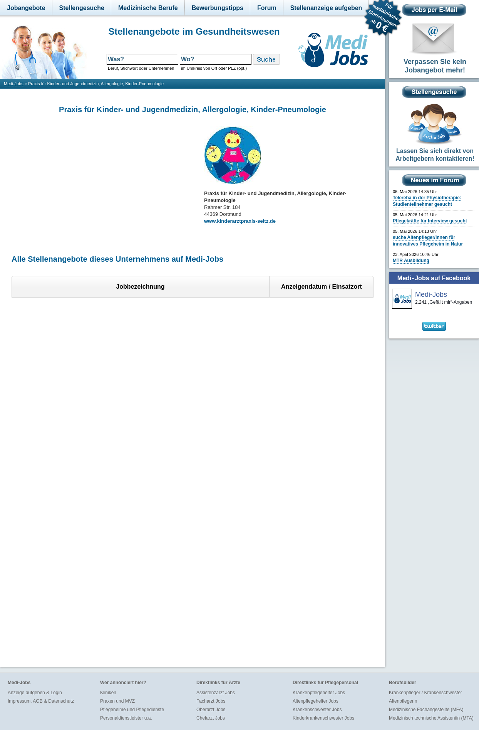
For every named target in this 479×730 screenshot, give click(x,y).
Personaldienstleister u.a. (126, 718)
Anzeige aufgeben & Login (35, 692)
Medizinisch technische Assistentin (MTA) (431, 718)
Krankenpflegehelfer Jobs (319, 692)
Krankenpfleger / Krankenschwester (425, 692)
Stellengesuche (81, 8)
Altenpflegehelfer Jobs (315, 701)
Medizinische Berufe (148, 8)
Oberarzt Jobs (210, 709)
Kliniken (108, 692)
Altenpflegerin (403, 701)
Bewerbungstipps (217, 8)
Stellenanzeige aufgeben (326, 8)
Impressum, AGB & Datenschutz (41, 701)
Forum (266, 8)
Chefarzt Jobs (210, 718)
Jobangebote (26, 8)
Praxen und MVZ (117, 701)
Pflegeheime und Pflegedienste (132, 709)
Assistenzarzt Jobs (215, 692)
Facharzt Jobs (210, 701)
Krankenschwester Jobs (317, 709)
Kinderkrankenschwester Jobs (323, 718)
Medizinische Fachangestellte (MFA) (426, 709)
